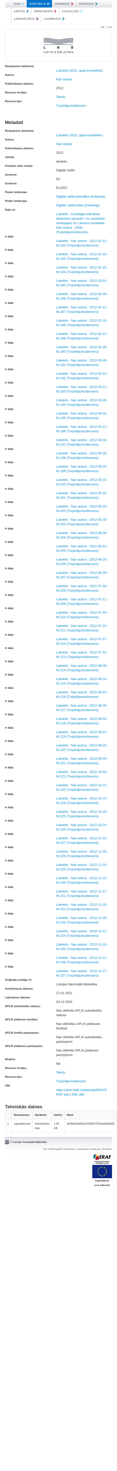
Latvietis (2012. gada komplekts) (79, 70)
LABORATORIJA (26, 19)
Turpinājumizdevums (71, 105)
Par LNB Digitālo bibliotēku (59, 1148)
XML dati (78, 1094)
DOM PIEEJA (39, 4)
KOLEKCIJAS (72, 11)
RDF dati (62, 1094)
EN (110, 27)
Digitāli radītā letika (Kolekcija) (78, 205)
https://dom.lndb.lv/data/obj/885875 (81, 1090)
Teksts (60, 97)
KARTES (21, 11)
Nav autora (64, 79)
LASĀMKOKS (54, 19)
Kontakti (107, 1148)
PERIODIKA (88, 4)
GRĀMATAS (64, 4)
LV (103, 27)
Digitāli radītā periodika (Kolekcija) (80, 196)
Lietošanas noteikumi (88, 1148)
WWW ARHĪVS (45, 11)
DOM (19, 4)
